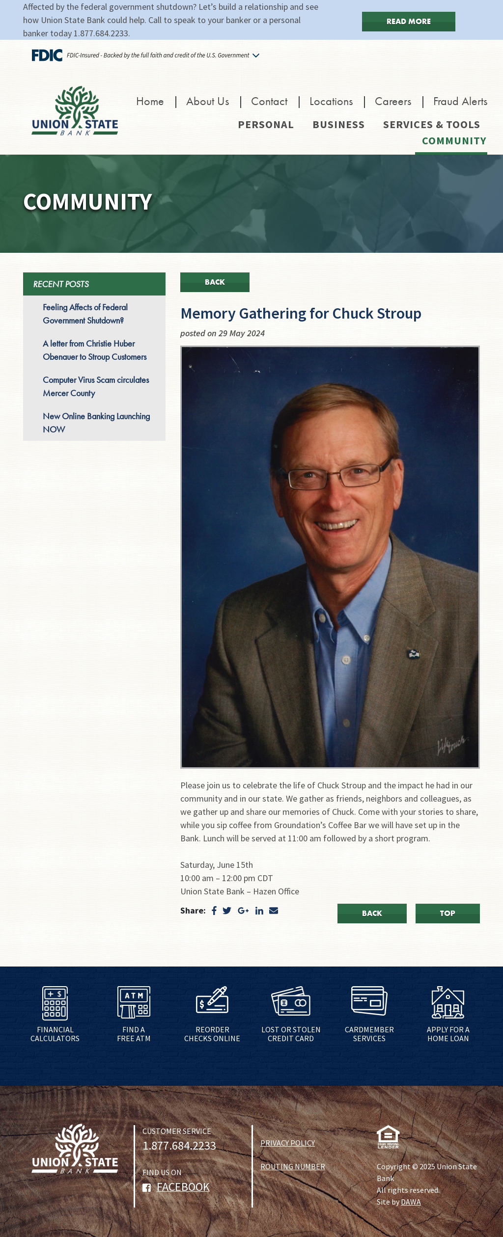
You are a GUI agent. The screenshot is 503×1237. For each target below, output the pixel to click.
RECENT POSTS (60, 284)
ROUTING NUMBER (292, 1166)
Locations (331, 100)
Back (215, 282)
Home (150, 100)
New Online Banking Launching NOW (96, 422)
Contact (269, 100)
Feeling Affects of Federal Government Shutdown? (85, 313)
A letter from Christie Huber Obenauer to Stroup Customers (94, 350)
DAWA (411, 1202)
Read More (409, 21)
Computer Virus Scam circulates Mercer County (96, 386)
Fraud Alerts (460, 100)
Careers (393, 100)
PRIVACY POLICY (287, 1143)
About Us (207, 100)
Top (447, 913)
